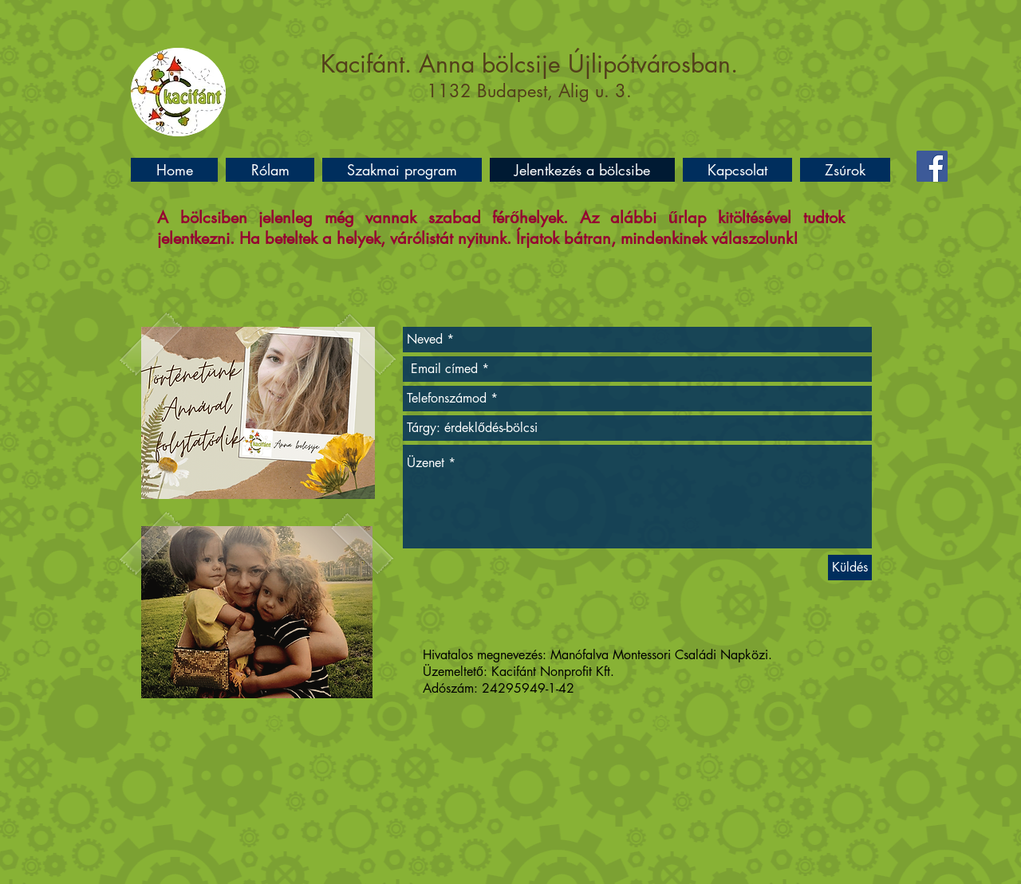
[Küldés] (850, 567)
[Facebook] (932, 166)
